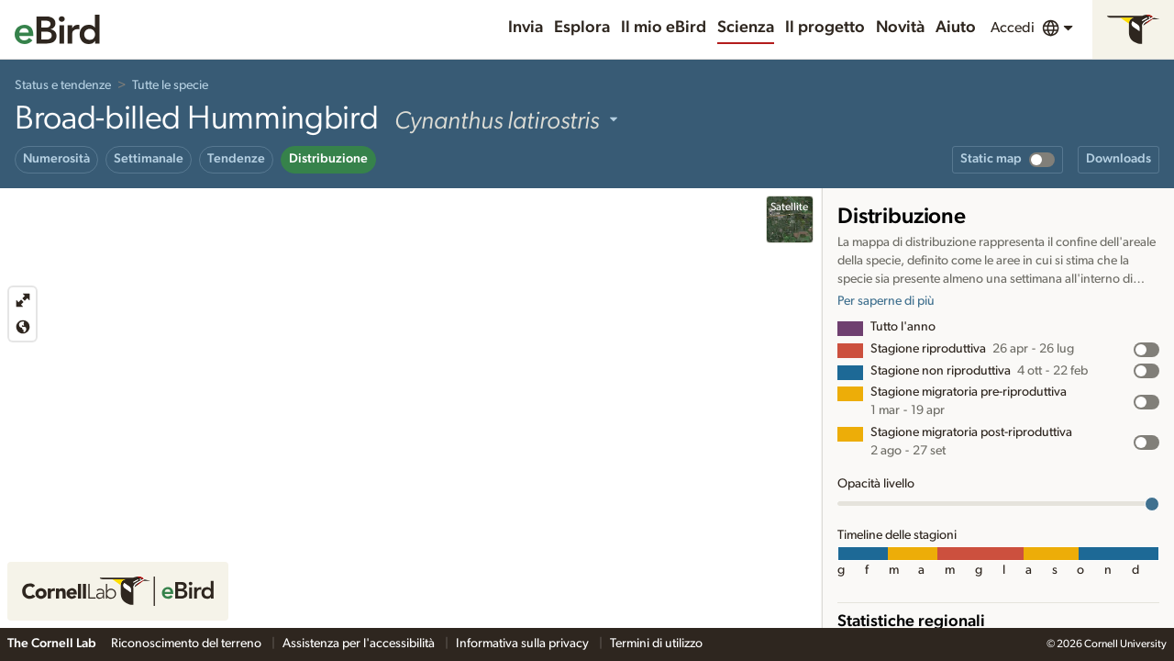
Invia (525, 27)
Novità (900, 27)
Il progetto (825, 27)
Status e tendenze (63, 85)
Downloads (1118, 158)
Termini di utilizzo (656, 643)
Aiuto (956, 27)
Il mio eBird (663, 27)
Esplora (582, 27)
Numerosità (56, 158)
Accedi (1013, 27)
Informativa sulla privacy (524, 643)
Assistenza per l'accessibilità (359, 643)
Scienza (745, 27)
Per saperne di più (886, 301)
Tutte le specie (170, 85)
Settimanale (148, 158)
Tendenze (236, 158)
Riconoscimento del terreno (187, 643)
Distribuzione (328, 158)
